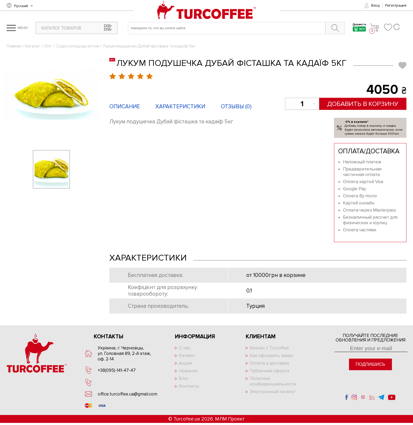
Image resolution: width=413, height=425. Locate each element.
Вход (375, 5)
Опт (48, 46)
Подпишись (370, 364)
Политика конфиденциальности (273, 381)
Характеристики (180, 106)
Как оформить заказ (271, 355)
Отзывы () (236, 106)
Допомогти (359, 28)
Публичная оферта (269, 371)
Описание (124, 106)
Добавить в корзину (363, 104)
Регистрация (395, 5)
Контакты (189, 386)
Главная (14, 46)
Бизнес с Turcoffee (269, 348)
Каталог (32, 46)
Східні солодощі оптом (77, 46)
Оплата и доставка (269, 363)
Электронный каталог (273, 391)
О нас (184, 348)
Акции (185, 363)
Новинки (188, 371)
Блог (184, 378)
